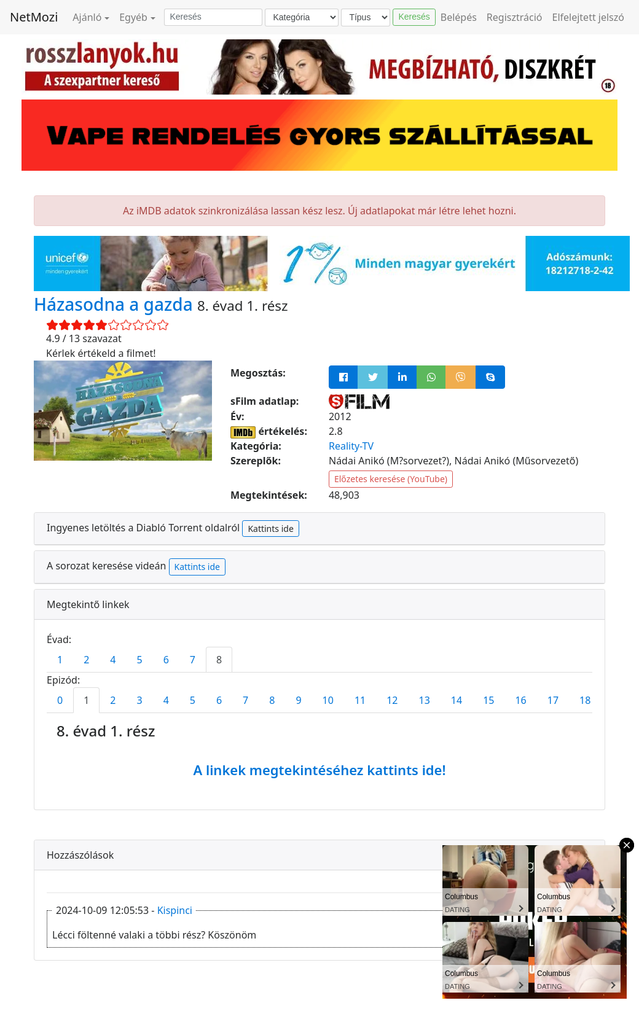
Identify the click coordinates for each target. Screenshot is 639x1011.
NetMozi (34, 17)
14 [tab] (456, 700)
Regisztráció (515, 17)
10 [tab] (328, 700)
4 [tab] (113, 659)
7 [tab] (192, 659)
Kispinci (174, 910)
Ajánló (87, 17)
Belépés (459, 17)
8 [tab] (219, 659)
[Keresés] (213, 17)
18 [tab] (584, 700)
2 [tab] (86, 659)
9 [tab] (298, 700)
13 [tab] (424, 700)
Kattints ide (270, 528)
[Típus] (365, 17)
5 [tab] (139, 659)
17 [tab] (553, 700)
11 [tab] (360, 700)
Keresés (413, 16)
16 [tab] (520, 700)
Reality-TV (351, 446)
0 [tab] (60, 700)
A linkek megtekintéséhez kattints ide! (319, 769)
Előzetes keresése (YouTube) (390, 479)
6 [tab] (166, 659)
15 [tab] (488, 700)
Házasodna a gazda (115, 304)
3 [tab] (139, 700)
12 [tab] (392, 700)
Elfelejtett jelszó (588, 17)
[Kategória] (302, 17)
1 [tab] (60, 659)
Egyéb (133, 17)
